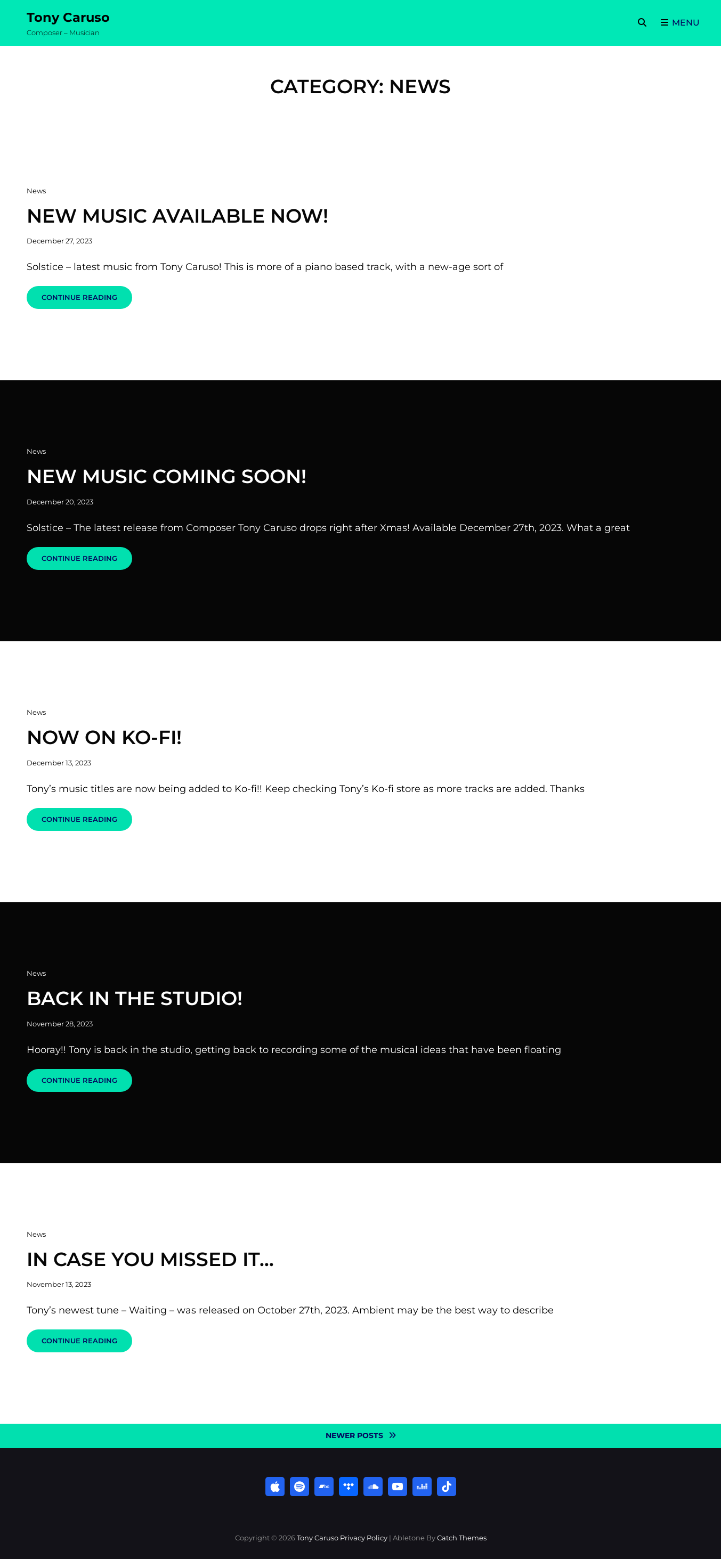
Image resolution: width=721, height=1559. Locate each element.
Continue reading (87, 300)
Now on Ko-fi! (104, 737)
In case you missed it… (150, 1259)
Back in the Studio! (134, 998)
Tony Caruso (68, 17)
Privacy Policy (363, 1537)
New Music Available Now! (177, 215)
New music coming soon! (166, 476)
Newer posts (354, 1435)
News (36, 190)
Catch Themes (462, 1537)
